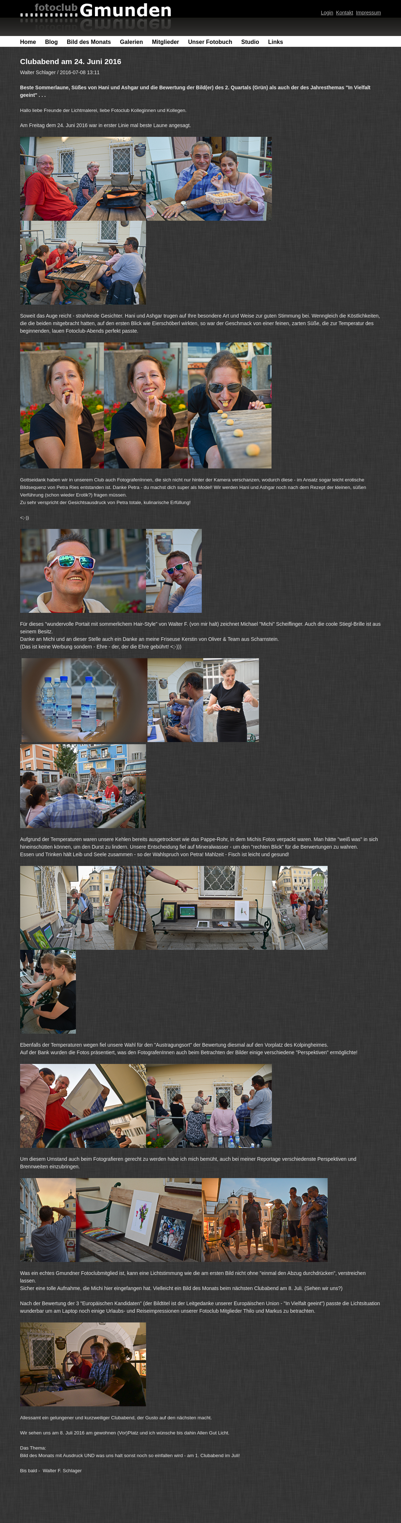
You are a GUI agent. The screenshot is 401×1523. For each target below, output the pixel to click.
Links (275, 42)
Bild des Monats (89, 42)
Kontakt (344, 12)
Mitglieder (165, 42)
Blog (51, 42)
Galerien (131, 42)
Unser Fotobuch (210, 42)
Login (327, 12)
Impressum (368, 12)
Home (28, 42)
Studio (250, 42)
